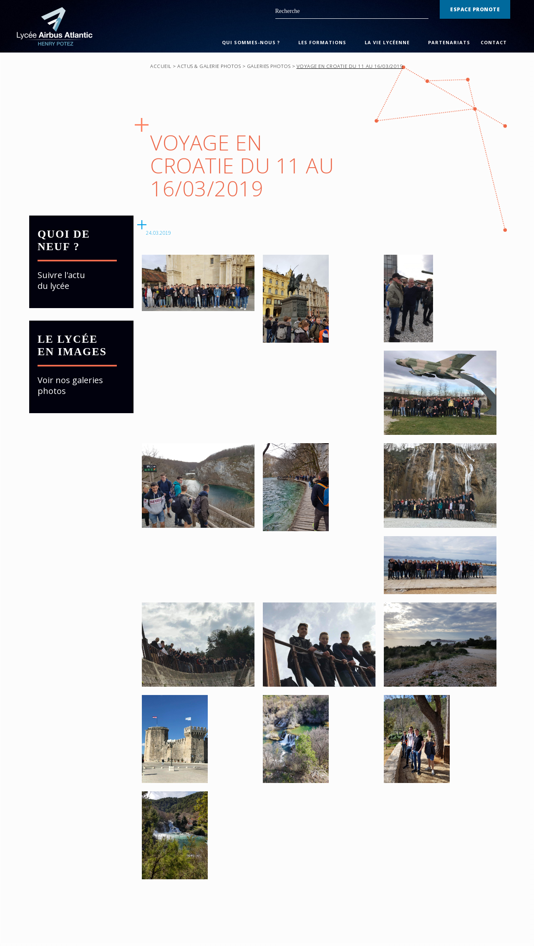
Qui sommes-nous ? (251, 42)
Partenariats (449, 42)
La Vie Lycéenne (387, 42)
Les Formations (322, 42)
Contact (494, 42)
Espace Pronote (475, 9)
